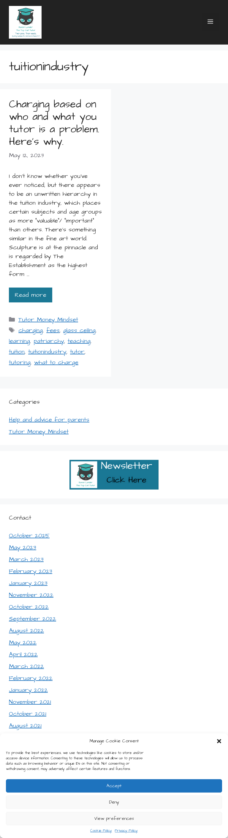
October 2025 (29, 535)
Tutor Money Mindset (48, 319)
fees (53, 330)
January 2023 (28, 583)
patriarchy (49, 341)
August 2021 (25, 726)
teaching (79, 341)
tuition (17, 352)
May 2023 (22, 547)
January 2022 (28, 690)
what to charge (56, 362)
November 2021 (30, 702)
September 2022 (32, 619)
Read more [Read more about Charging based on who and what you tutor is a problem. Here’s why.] (30, 295)
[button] (219, 741)
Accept (114, 786)
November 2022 (31, 595)
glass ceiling (79, 330)
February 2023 (30, 571)
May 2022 (23, 642)
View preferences (114, 818)
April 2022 (23, 654)
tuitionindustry (47, 352)
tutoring (20, 362)
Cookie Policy (101, 830)
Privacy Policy (126, 830)
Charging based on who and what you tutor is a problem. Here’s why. (54, 123)
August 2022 (26, 630)
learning (19, 341)
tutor (77, 352)
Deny (114, 802)
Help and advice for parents (49, 420)
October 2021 (27, 714)
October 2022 (29, 607)
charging (30, 330)
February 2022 (31, 678)
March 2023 (26, 559)
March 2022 (26, 666)
